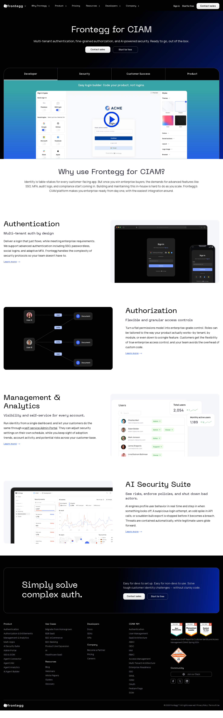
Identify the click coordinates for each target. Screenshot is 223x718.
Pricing (90, 654)
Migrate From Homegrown (58, 629)
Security (84, 74)
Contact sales (208, 6)
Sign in (176, 6)
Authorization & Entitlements (18, 633)
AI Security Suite (12, 646)
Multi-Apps (9, 642)
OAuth (132, 684)
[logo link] (13, 705)
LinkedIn (187, 681)
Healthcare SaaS (53, 654)
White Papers (52, 675)
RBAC (131, 654)
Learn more (10, 262)
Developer (30, 74)
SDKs (89, 633)
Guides (48, 679)
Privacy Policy (202, 705)
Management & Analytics (16, 637)
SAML (131, 675)
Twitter (180, 681)
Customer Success (138, 74)
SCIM (131, 692)
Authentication (11, 629)
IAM (131, 650)
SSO (131, 671)
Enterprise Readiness (140, 667)
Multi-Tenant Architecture (142, 663)
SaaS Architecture (138, 637)
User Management (138, 633)
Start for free (188, 6)
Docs (90, 629)
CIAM (131, 680)
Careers (91, 658)
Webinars (50, 671)
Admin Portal (10, 650)
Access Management (140, 659)
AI (46, 650)
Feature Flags (136, 688)
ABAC (131, 642)
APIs (89, 637)
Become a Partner (96, 650)
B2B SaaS (50, 633)
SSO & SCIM (9, 654)
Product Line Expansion (57, 646)
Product (192, 74)
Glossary (49, 684)
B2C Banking (51, 642)
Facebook (173, 681)
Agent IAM (9, 663)
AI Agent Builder (12, 671)
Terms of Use (214, 705)
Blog (47, 667)
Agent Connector (12, 659)
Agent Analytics (12, 667)
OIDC (131, 646)
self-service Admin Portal (40, 428)
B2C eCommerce (54, 637)
